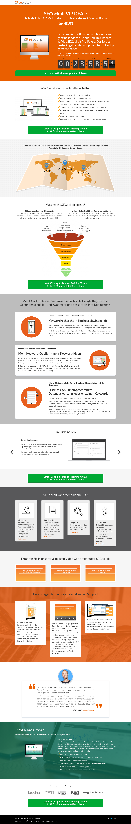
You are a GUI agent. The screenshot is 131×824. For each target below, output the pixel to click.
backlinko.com (88, 710)
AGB (42, 821)
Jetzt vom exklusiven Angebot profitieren (65, 73)
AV (57, 821)
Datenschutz (50, 821)
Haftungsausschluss (32, 821)
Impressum (19, 821)
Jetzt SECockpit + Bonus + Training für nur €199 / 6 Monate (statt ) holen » (65, 130)
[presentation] (11, 452)
